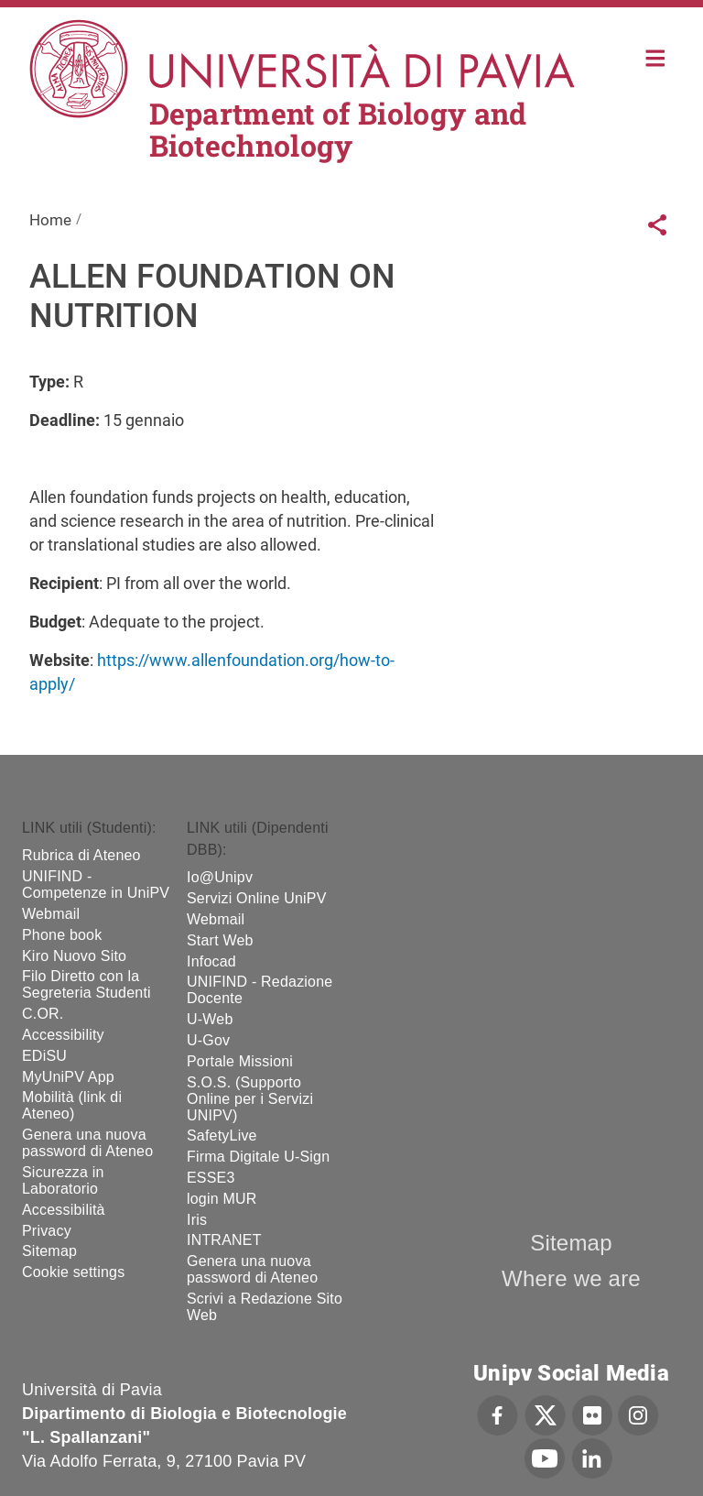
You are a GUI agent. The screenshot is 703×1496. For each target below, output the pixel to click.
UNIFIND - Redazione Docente (259, 990)
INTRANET (224, 1240)
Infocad (211, 961)
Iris (197, 1220)
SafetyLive (222, 1135)
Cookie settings (73, 1272)
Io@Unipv (220, 877)
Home (655, 56)
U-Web (210, 1019)
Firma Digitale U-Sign (258, 1156)
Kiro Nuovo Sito (74, 956)
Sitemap (49, 1251)
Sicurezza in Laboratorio (63, 1180)
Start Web (220, 940)
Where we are (571, 1278)
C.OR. (42, 1013)
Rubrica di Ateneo (81, 855)
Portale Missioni (240, 1061)
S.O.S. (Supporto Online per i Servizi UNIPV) (250, 1099)
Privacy (46, 1231)
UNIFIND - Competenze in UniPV (95, 884)
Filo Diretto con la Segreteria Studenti (86, 984)
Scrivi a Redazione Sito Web (264, 1307)
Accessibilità (63, 1210)
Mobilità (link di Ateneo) (72, 1105)
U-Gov (208, 1040)
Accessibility (63, 1035)
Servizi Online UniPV (257, 898)
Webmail (51, 914)
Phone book (62, 935)
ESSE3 (211, 1177)
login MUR (222, 1199)
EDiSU (44, 1056)
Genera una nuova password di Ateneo (87, 1143)
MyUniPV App (68, 1077)
